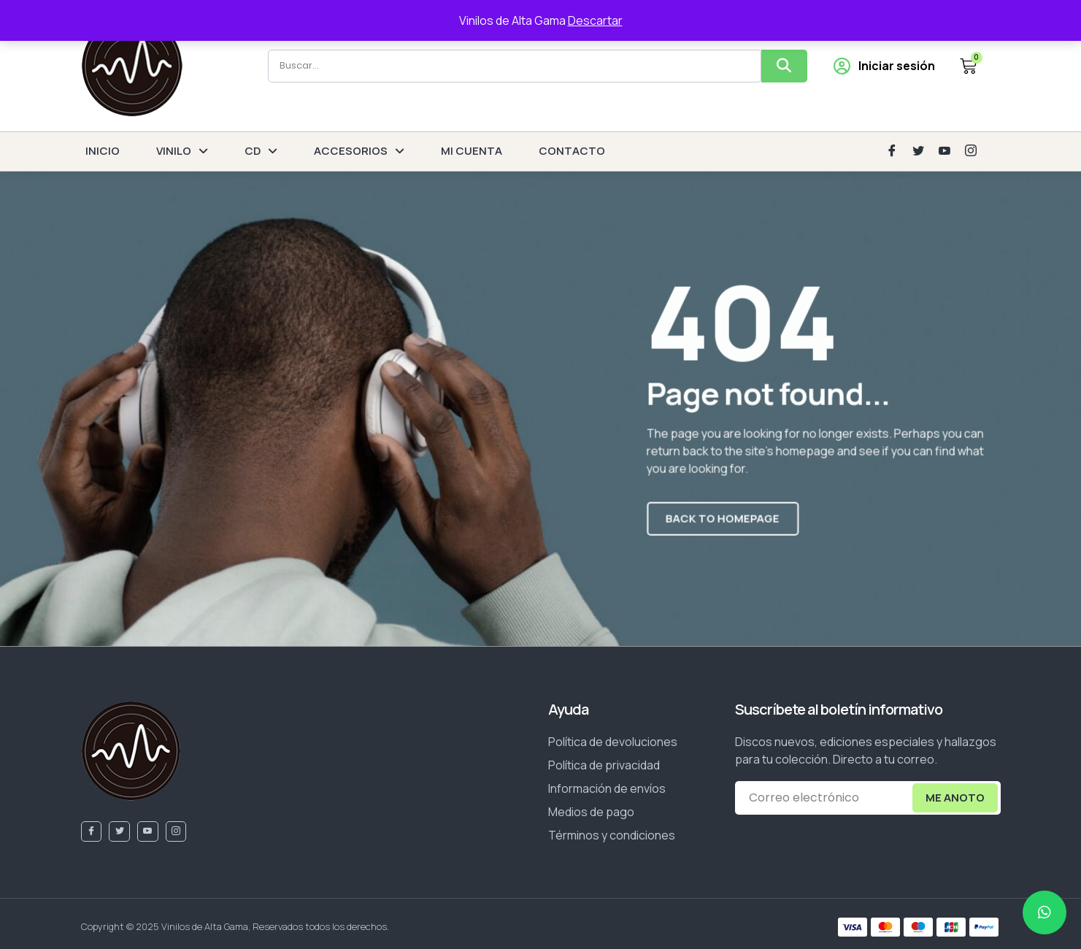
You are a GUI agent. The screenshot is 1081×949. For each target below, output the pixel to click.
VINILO (182, 151)
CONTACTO (572, 150)
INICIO (102, 150)
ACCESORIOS (359, 151)
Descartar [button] (595, 20)
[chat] (1044, 912)
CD (261, 151)
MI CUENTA (471, 150)
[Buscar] (784, 66)
